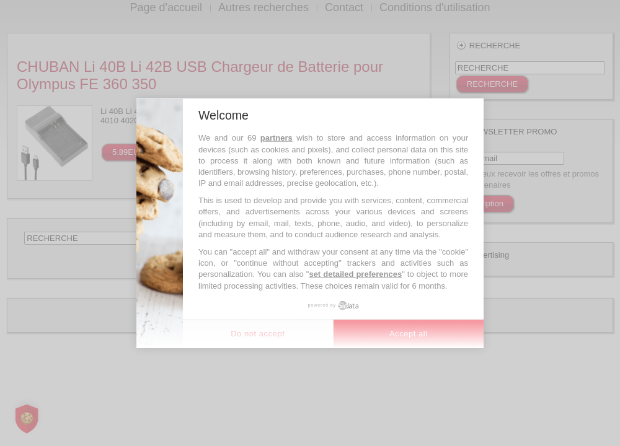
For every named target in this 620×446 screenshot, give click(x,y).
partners (276, 137)
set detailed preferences (355, 274)
